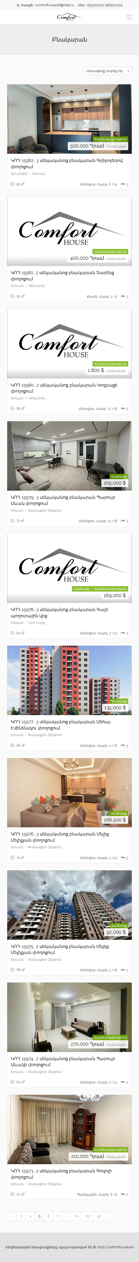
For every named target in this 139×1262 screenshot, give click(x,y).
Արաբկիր (19, 173)
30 (99, 1216)
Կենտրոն (36, 286)
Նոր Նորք (36, 623)
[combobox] (108, 71)
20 (88, 1216)
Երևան (38, 173)
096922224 (113, 5)
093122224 (96, 5)
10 (77, 1216)
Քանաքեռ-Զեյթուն (45, 510)
